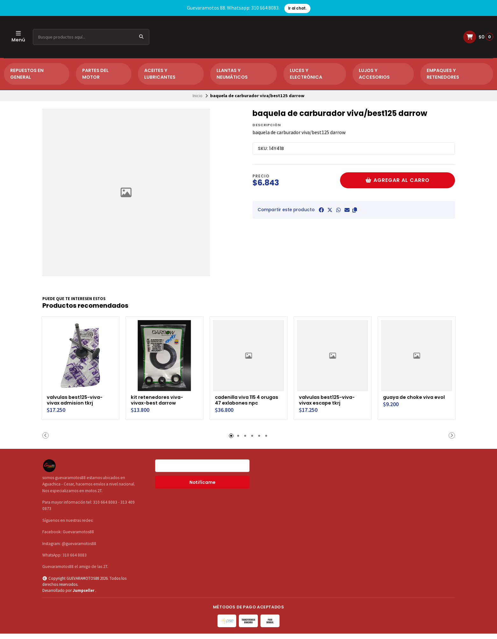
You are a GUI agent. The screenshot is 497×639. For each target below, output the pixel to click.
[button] (354, 209)
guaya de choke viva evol (411, 398)
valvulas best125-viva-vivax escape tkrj (329, 398)
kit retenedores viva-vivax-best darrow (159, 398)
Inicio (197, 95)
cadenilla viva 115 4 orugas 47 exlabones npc (243, 401)
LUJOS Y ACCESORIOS (374, 74)
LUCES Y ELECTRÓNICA (306, 74)
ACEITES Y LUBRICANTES (159, 74)
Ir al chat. (297, 8)
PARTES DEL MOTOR (95, 74)
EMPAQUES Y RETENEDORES (443, 74)
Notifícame (202, 488)
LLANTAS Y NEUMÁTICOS (232, 74)
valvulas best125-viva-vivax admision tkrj (77, 398)
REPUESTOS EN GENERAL (27, 74)
